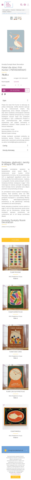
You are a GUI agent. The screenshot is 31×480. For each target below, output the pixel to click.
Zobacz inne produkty (9, 226)
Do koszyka (15, 90)
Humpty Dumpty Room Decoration (13, 64)
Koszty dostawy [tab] (16, 150)
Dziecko (13, 10)
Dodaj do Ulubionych (27, 90)
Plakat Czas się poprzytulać (15, 391)
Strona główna (6, 10)
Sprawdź (16, 81)
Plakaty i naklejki (6, 11)
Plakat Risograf (15, 272)
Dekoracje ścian (20, 10)
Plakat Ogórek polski (16, 312)
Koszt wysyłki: (6, 81)
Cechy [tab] (16, 145)
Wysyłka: (4, 78)
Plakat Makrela (16, 431)
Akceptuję (15, 477)
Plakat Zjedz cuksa (15, 351)
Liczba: (4, 85)
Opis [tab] (16, 100)
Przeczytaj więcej (15, 474)
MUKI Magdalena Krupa (15, 276)
